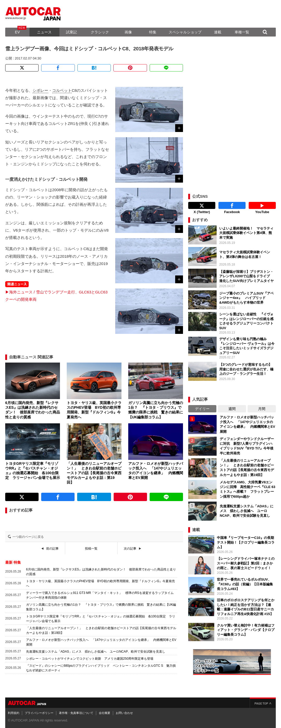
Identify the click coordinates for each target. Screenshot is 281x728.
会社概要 (104, 712)
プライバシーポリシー (39, 712)
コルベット (62, 90)
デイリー (202, 409)
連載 (217, 32)
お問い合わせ (124, 712)
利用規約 (13, 712)
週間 (232, 409)
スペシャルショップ (185, 32)
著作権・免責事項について (76, 712)
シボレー (40, 90)
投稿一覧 (91, 548)
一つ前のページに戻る (28, 537)
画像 (128, 32)
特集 (152, 32)
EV (17, 32)
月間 (261, 409)
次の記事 (130, 548)
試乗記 (71, 32)
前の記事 (52, 548)
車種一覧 (242, 32)
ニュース (44, 32)
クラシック (100, 32)
